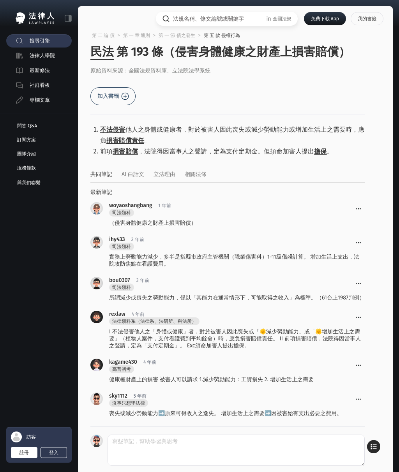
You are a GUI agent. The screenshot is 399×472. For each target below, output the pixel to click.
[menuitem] (39, 41)
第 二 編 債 (103, 35)
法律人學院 (42, 55)
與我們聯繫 (29, 182)
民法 (102, 52)
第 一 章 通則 (136, 35)
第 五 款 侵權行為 (222, 35)
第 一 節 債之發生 (177, 35)
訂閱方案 (26, 140)
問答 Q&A (27, 126)
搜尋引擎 (40, 41)
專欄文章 (40, 100)
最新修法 (40, 70)
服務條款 (26, 168)
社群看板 (40, 85)
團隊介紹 (26, 154)
